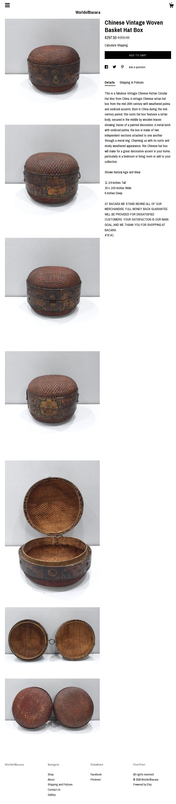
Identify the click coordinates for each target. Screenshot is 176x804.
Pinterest (96, 779)
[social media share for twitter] (115, 67)
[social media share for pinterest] (123, 67)
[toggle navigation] (7, 5)
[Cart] (171, 6)
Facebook (96, 774)
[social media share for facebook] (107, 67)
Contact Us (54, 789)
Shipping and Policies (60, 784)
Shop (51, 774)
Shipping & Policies (132, 82)
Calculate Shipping (116, 45)
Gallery (52, 795)
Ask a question (137, 67)
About (51, 779)
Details (110, 82)
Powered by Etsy (142, 784)
